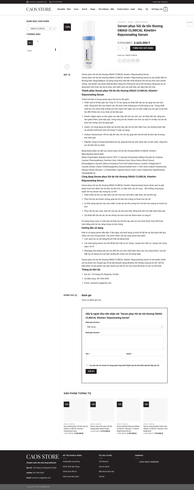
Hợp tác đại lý (104, 467)
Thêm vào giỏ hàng (143, 48)
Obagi (93, 9)
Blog (140, 9)
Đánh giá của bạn (93, 322)
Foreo (77, 9)
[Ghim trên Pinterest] (133, 61)
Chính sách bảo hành (71, 477)
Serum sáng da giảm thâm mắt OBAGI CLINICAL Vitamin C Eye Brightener (155, 428)
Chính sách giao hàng (71, 467)
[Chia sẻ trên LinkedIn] (138, 61)
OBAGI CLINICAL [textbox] (40, 28)
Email (129, 354)
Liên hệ (101, 477)
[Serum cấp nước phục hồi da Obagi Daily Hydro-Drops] (102, 410)
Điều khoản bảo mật (106, 471)
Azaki (133, 9)
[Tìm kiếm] (147, 9)
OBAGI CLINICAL (141, 22)
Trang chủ (121, 22)
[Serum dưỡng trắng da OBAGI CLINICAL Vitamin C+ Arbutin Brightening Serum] (129, 410)
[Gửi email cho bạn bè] (129, 61)
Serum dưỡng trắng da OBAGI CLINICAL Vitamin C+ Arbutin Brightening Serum (128, 428)
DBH (113, 9)
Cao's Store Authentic (149, 461)
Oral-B (85, 9)
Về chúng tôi (103, 461)
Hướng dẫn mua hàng (71, 461)
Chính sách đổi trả (70, 471)
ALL (30, 43)
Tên (88, 354)
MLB (69, 9)
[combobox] (41, 28)
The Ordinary (103, 9)
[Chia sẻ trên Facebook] (120, 61)
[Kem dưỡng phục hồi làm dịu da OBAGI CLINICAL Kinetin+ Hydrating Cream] (75, 410)
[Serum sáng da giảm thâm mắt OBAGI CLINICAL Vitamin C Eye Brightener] (155, 410)
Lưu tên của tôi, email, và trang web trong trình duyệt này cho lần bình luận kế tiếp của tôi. (124, 365)
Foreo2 (29, 51)
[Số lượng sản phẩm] (122, 48)
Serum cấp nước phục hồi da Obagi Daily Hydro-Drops (101, 427)
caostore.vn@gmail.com (41, 478)
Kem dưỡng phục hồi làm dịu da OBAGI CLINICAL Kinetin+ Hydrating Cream (76, 428)
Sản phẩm (61, 9)
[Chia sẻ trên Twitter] (124, 61)
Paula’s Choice (123, 9)
